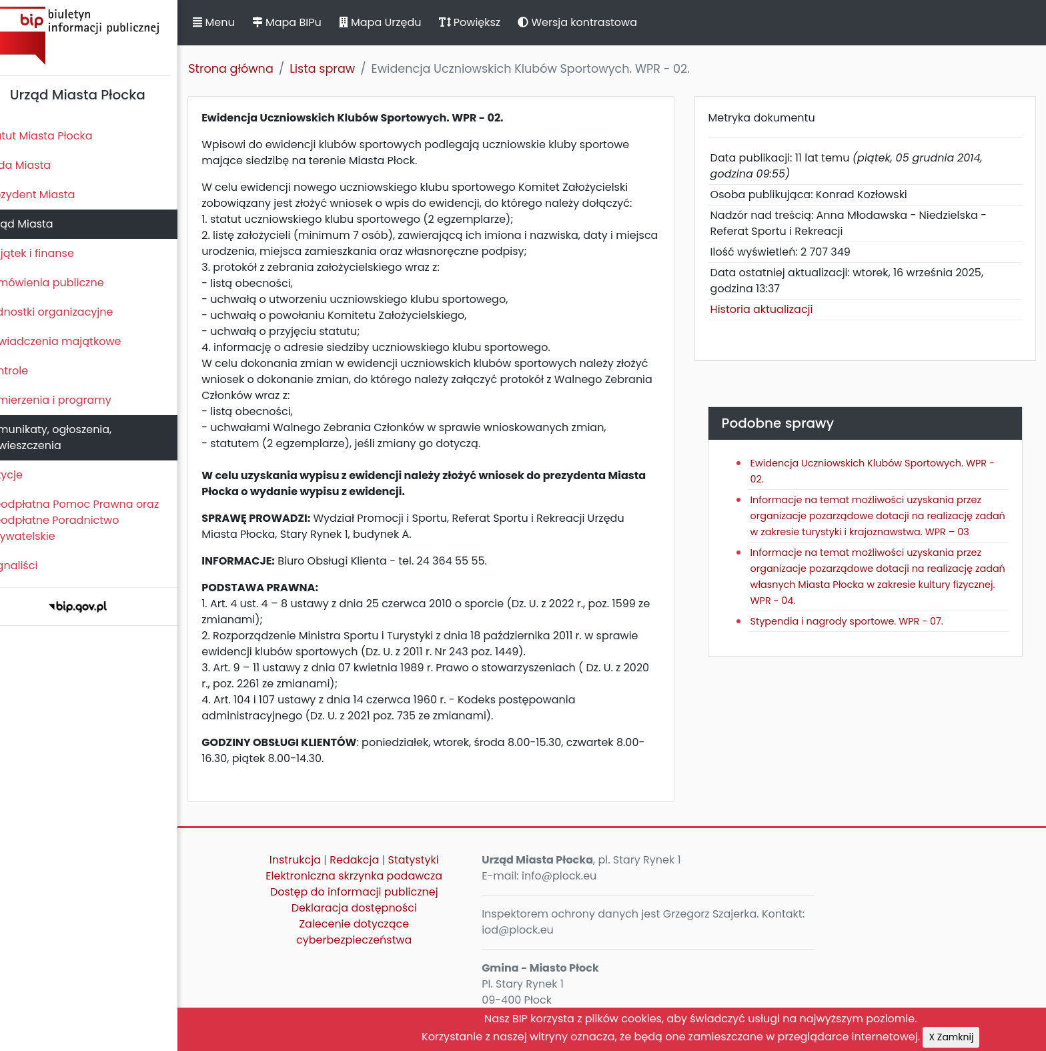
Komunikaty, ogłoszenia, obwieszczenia (70, 437)
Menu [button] (236, 22)
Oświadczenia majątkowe (75, 341)
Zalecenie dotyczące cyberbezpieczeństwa (376, 932)
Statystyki (435, 859)
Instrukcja (318, 859)
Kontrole (29, 370)
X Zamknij (973, 1037)
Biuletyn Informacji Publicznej (100, 36)
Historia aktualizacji (771, 309)
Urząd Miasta (41, 224)
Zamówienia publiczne (66, 282)
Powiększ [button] (492, 22)
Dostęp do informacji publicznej (377, 892)
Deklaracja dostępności (376, 908)
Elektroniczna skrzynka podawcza (376, 876)
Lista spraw (345, 69)
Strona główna (253, 69)
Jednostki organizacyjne (71, 312)
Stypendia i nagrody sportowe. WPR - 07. (856, 637)
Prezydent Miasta (52, 194)
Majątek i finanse (52, 253)
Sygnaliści (33, 565)
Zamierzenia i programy (70, 400)
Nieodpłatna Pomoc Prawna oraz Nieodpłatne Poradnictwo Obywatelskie (94, 520)
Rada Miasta (40, 165)
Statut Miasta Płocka (61, 135)
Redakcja (377, 859)
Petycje (26, 474)
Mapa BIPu (309, 22)
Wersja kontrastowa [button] (600, 22)
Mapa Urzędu (402, 22)
